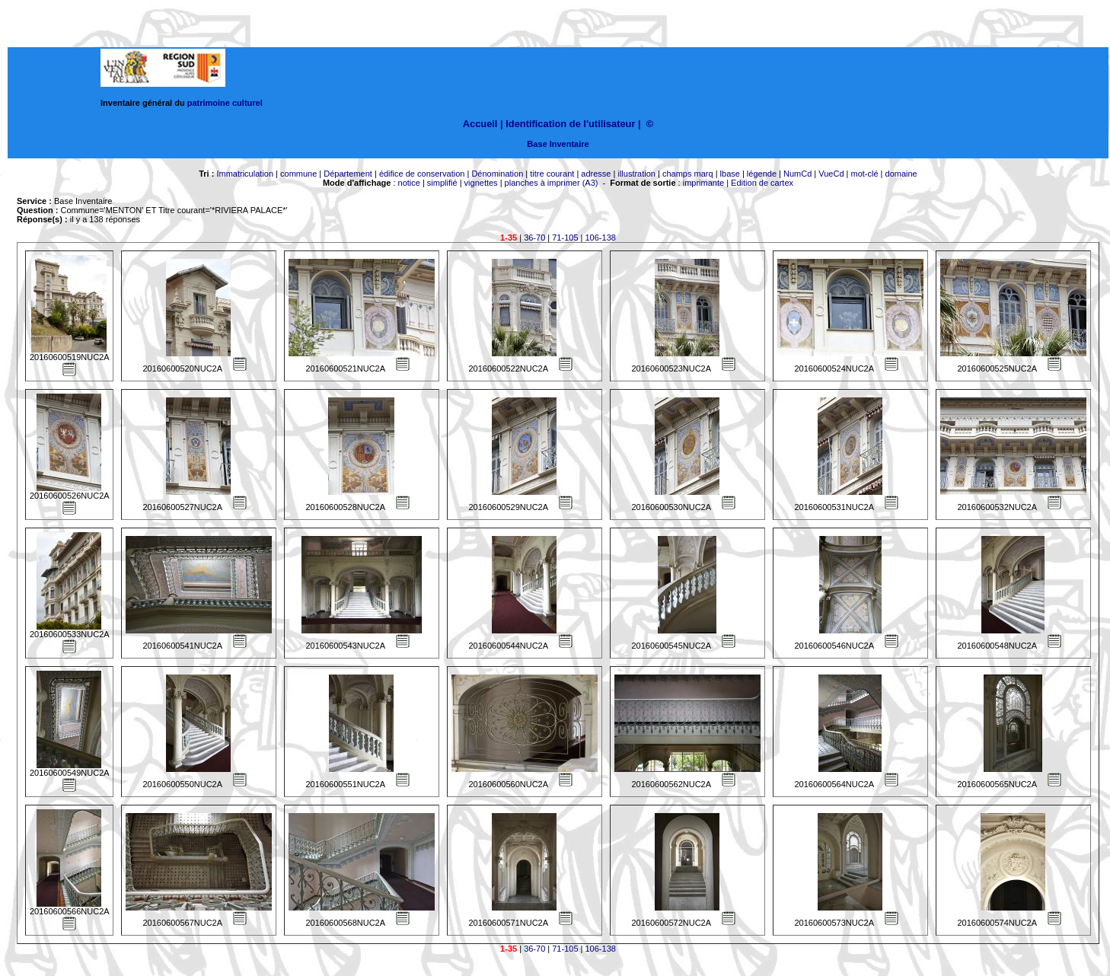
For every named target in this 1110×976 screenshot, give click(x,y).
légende (762, 173)
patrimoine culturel (225, 102)
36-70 (534, 237)
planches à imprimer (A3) (551, 182)
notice (409, 182)
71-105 (565, 237)
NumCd (797, 173)
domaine (901, 173)
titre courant (552, 173)
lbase (730, 173)
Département (348, 173)
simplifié (442, 182)
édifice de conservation (422, 173)
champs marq (687, 173)
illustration (636, 173)
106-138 (600, 237)
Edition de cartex (762, 182)
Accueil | (483, 123)
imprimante (703, 182)
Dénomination (497, 173)
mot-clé (865, 173)
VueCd (831, 173)
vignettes (481, 182)
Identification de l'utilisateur (570, 123)
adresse (596, 173)
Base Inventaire (557, 143)
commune (298, 173)
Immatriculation (244, 173)
